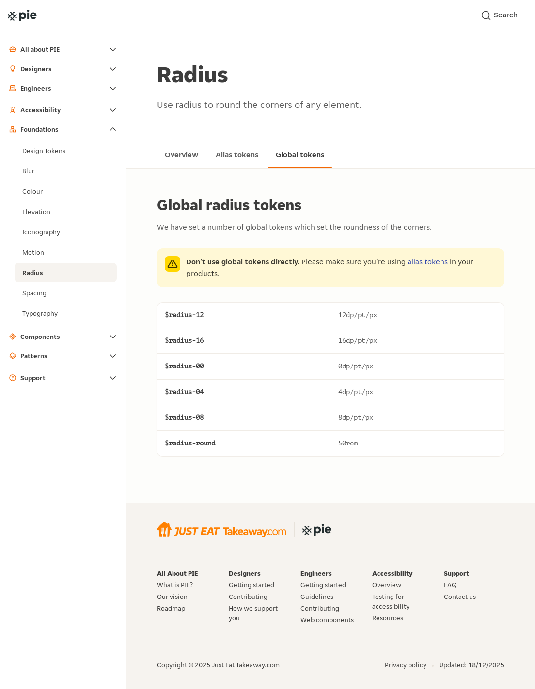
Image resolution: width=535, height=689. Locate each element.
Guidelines (316, 596)
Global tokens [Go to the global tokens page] (300, 155)
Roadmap (171, 608)
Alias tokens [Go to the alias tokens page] (237, 155)
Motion (33, 252)
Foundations (34, 129)
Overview (386, 585)
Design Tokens (43, 150)
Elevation (36, 211)
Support (27, 377)
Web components (327, 619)
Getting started (251, 585)
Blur (28, 171)
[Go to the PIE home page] (22, 15)
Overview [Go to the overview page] (181, 155)
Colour (32, 191)
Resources (387, 617)
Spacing (34, 293)
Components (34, 336)
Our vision (172, 596)
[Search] (502, 15)
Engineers (30, 88)
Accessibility (35, 110)
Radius (32, 272)
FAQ (450, 585)
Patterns (28, 356)
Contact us (460, 596)
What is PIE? (175, 585)
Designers (30, 68)
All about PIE (34, 49)
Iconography (41, 232)
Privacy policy (405, 664)
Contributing (248, 596)
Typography (40, 313)
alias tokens (428, 262)
